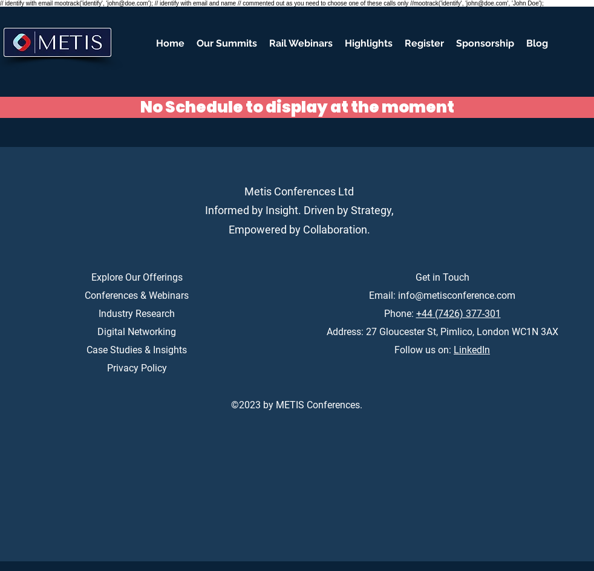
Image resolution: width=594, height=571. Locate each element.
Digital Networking (136, 332)
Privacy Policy (137, 368)
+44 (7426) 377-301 (458, 313)
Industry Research (137, 313)
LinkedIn (472, 350)
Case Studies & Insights (136, 350)
